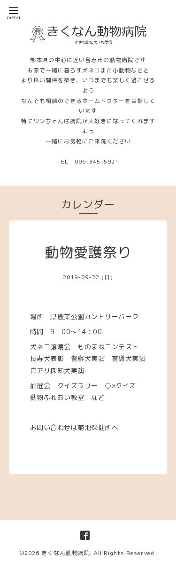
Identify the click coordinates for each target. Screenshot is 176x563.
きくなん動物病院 (65, 553)
